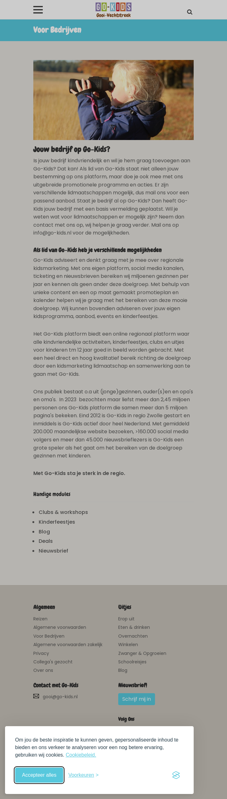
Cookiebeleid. (81, 755)
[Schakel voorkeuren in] (83, 775)
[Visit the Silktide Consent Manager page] (176, 775)
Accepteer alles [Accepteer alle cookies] (39, 775)
